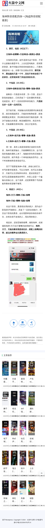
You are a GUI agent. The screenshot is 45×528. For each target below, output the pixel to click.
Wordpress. (9, 520)
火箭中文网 (31, 520)
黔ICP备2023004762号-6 (22, 522)
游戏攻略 (17, 10)
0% (41, 473)
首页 (10, 10)
